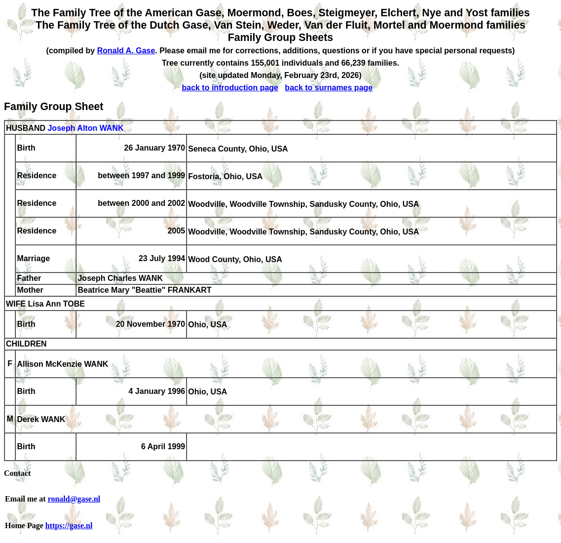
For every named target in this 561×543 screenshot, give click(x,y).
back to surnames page (329, 87)
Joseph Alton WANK (85, 128)
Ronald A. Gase (126, 50)
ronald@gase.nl (74, 499)
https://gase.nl (69, 525)
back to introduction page (230, 87)
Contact (17, 473)
